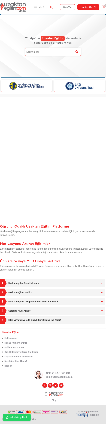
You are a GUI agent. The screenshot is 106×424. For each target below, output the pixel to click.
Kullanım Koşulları (14, 347)
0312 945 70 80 (58, 373)
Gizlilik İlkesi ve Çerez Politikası (21, 352)
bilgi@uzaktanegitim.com (59, 377)
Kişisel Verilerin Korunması (18, 356)
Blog (53, 400)
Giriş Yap (67, 7)
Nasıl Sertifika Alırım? (15, 361)
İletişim (8, 366)
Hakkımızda (10, 338)
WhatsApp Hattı (16, 417)
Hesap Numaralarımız (15, 343)
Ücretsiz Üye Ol (88, 7)
